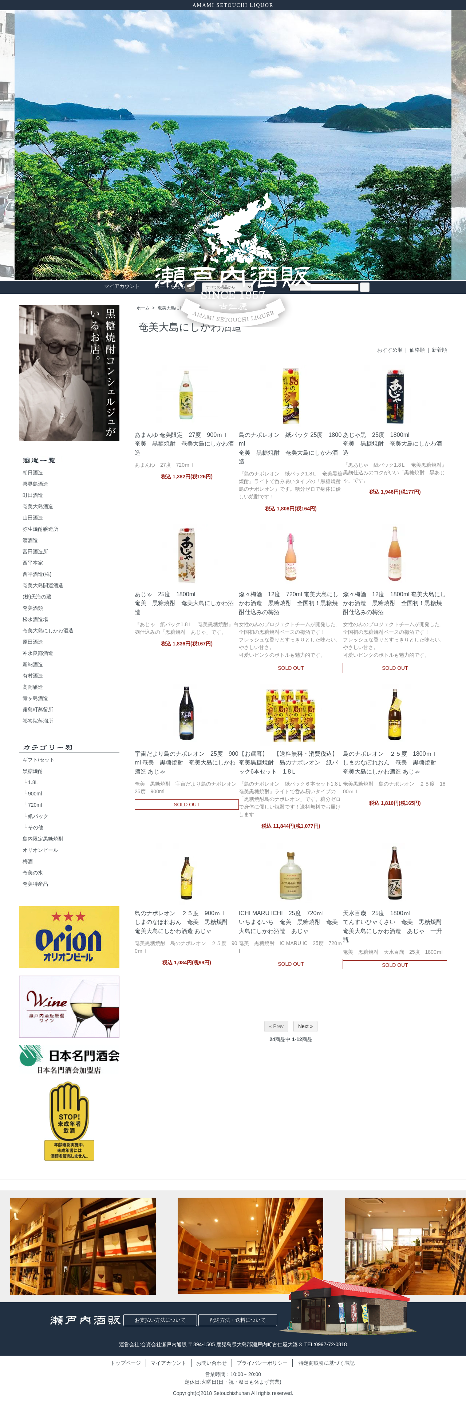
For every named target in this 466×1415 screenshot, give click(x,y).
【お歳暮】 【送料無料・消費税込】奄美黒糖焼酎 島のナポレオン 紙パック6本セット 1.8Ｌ (288, 762)
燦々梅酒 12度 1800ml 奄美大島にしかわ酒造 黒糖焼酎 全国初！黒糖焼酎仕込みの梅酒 (394, 603)
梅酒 (28, 861)
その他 (35, 827)
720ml (35, 805)
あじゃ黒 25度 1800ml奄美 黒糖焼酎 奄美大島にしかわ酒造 (392, 443)
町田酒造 (33, 495)
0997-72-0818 (331, 1344)
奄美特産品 (35, 884)
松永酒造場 (35, 619)
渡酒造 (30, 540)
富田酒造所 (35, 551)
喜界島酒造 (35, 484)
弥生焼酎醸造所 (40, 529)
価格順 (417, 350)
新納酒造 (33, 664)
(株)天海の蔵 (37, 597)
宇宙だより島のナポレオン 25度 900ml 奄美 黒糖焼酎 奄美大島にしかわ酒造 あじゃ (186, 762)
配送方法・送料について (238, 1320)
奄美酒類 (33, 608)
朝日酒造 (33, 472)
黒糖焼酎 (33, 771)
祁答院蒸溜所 (38, 721)
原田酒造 (33, 642)
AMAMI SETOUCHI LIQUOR (233, 5)
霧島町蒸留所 (38, 709)
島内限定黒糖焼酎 (43, 839)
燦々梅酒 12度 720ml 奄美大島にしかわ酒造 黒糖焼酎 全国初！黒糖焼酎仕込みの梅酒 (289, 603)
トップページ (125, 1363)
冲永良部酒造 (38, 653)
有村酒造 (33, 676)
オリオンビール (40, 850)
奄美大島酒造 (38, 506)
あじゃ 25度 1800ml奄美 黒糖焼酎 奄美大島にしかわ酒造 (184, 603)
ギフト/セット (39, 760)
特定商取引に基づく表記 (327, 1363)
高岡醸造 (33, 687)
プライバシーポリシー (262, 1363)
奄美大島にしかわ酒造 (48, 630)
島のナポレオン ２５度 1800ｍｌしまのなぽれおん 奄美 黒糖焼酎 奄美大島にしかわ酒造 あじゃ (392, 762)
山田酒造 (33, 518)
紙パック (38, 816)
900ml (35, 794)
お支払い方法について (160, 1320)
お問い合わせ (211, 1363)
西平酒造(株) (37, 574)
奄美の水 (33, 873)
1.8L (33, 782)
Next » (305, 1026)
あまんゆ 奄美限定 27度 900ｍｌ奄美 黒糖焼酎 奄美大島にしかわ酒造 (184, 443)
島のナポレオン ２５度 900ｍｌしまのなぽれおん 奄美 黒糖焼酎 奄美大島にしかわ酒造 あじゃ (184, 922)
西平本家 (33, 563)
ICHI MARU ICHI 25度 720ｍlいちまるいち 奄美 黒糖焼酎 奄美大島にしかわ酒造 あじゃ (288, 922)
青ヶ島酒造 (35, 698)
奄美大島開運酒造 (43, 585)
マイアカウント (168, 1363)
